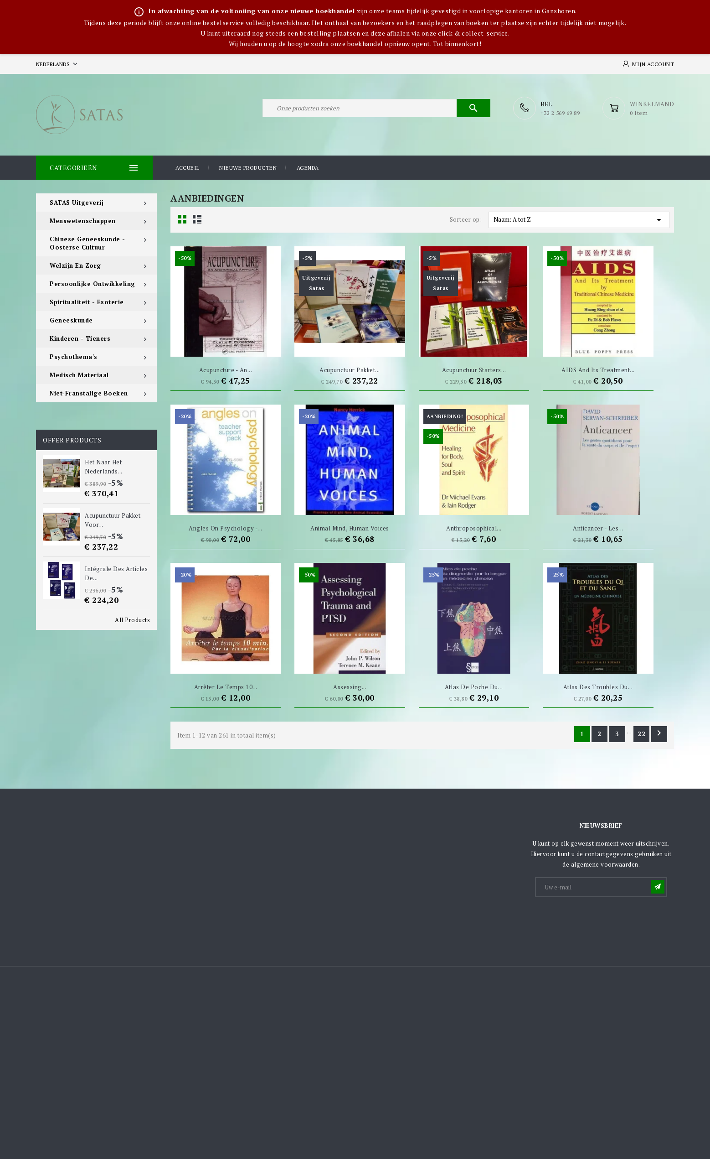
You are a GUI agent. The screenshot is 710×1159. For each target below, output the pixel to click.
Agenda (308, 167)
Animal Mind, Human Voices (349, 528)
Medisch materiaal (79, 375)
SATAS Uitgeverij (76, 202)
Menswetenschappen (83, 221)
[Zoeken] (376, 108)
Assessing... (349, 687)
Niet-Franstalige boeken (89, 393)
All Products (132, 620)
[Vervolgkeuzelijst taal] (57, 64)
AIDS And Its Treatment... (598, 370)
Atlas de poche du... (474, 687)
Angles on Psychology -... (225, 528)
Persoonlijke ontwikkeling (92, 284)
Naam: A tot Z (579, 219)
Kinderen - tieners (80, 338)
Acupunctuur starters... (474, 370)
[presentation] (605, 921)
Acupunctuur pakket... (349, 370)
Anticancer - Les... (598, 528)
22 (642, 734)
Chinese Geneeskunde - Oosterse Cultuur (87, 243)
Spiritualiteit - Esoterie (87, 302)
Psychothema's (74, 357)
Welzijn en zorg (75, 265)
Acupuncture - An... (225, 370)
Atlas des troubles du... (598, 687)
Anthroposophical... (474, 528)
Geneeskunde (71, 320)
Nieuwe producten (248, 167)
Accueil (187, 167)
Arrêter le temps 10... (225, 687)
